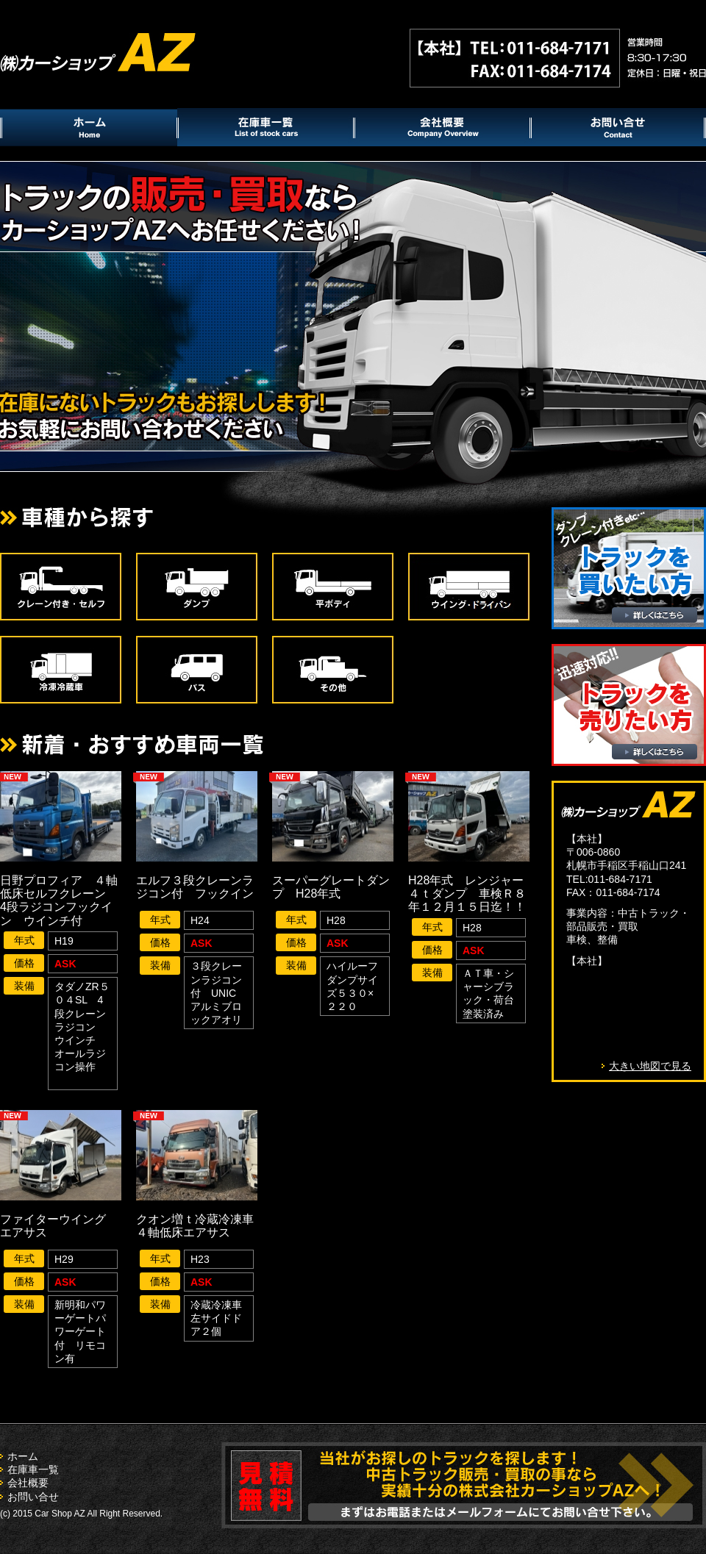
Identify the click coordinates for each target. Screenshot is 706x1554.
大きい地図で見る (650, 1066)
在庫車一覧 (33, 1469)
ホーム (22, 1456)
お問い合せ (33, 1497)
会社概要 (28, 1483)
